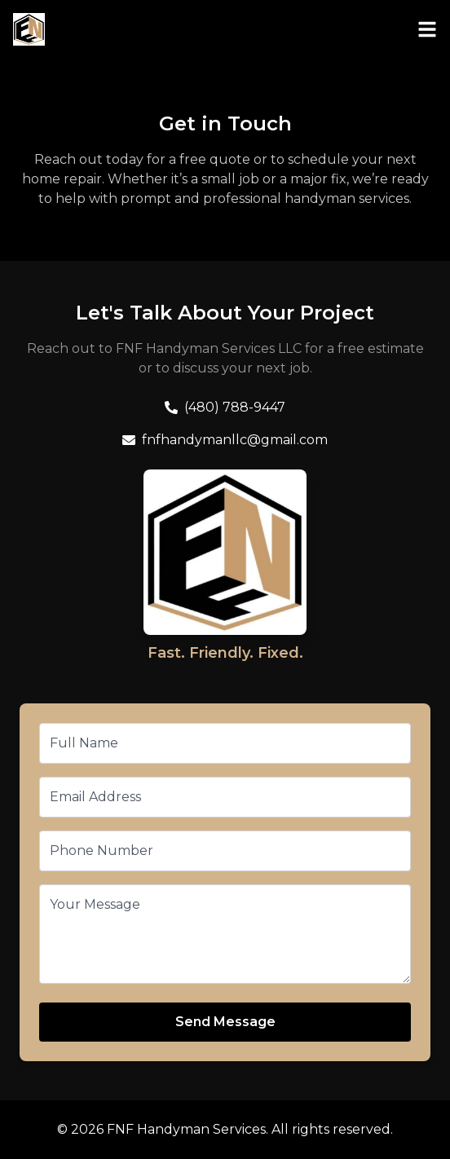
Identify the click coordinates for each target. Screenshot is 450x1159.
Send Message (225, 1021)
